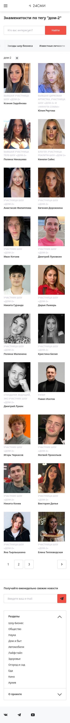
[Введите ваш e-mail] (31, 598)
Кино (11, 676)
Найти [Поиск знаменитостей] (56, 30)
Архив (12, 682)
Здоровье (14, 658)
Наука (12, 635)
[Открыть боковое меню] (5, 5)
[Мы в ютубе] (33, 715)
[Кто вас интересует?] (25, 30)
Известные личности (52, 45)
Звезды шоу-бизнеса (20, 45)
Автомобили (16, 647)
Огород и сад (16, 664)
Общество (14, 629)
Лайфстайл (15, 653)
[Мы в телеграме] (19, 715)
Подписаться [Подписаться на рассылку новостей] (62, 598)
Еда (10, 670)
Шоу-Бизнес (16, 623)
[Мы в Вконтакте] (5, 715)
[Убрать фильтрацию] (17, 58)
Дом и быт (15, 641)
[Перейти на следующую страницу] (61, 564)
